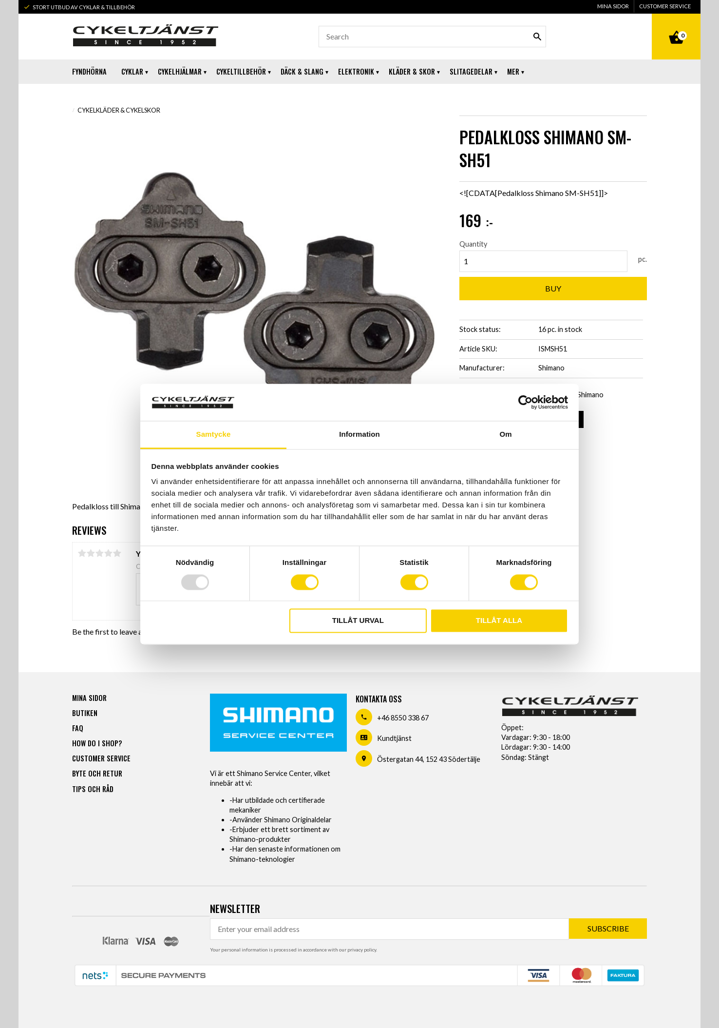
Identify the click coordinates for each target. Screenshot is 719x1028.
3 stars (99, 553)
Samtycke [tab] (213, 434)
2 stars (90, 553)
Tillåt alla (499, 621)
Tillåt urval (358, 621)
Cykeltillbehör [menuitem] (241, 71)
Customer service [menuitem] (665, 6)
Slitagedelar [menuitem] (471, 71)
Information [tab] (359, 434)
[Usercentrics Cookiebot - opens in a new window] (525, 402)
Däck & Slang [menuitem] (302, 71)
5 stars (117, 553)
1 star (81, 553)
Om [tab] (505, 434)
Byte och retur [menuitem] (97, 773)
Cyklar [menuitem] (132, 71)
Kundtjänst (394, 738)
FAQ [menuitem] (77, 728)
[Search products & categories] (432, 36)
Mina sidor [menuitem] (613, 6)
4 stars (108, 553)
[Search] (537, 36)
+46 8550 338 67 (403, 718)
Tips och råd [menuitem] (93, 789)
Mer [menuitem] (513, 71)
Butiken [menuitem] (84, 713)
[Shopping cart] (676, 26)
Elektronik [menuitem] (356, 71)
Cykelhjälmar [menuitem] (180, 71)
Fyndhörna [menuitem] (89, 71)
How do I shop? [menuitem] (97, 743)
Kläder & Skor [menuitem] (412, 71)
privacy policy (361, 949)
